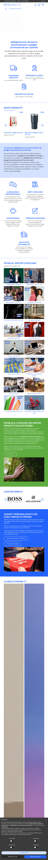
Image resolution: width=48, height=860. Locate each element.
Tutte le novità (9, 155)
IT (41, 1)
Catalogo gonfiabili (14, 418)
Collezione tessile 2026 (34, 346)
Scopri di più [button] (10, 498)
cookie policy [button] (4, 826)
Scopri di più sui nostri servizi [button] (15, 582)
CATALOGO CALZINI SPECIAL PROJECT (34, 419)
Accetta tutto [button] (35, 857)
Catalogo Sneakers (34, 364)
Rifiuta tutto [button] (12, 857)
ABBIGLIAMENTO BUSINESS (14, 328)
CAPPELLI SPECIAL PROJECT (34, 438)
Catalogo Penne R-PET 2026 (13, 455)
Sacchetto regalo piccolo (13, 177)
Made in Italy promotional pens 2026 (34, 456)
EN (43, 1)
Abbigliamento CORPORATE (14, 346)
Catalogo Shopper (13, 400)
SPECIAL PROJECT (14, 438)
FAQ (18, 1)
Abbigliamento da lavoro (34, 328)
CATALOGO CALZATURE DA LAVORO (13, 364)
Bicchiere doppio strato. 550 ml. (34, 178)
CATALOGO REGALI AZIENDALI (34, 400)
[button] (46, 820)
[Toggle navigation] (43, 4)
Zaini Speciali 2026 (34, 382)
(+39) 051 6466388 (10, 1)
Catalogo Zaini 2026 (14, 382)
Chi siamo (25, 1)
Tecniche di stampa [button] (12, 588)
